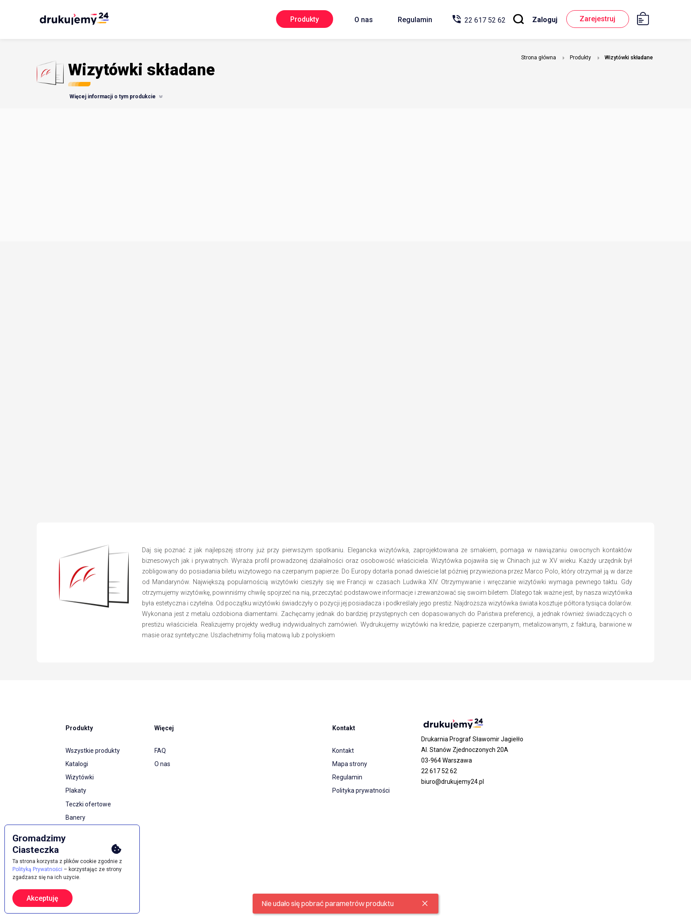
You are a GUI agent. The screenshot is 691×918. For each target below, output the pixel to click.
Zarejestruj (597, 19)
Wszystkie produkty (92, 750)
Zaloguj (543, 19)
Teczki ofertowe (88, 803)
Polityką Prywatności (37, 869)
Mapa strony (349, 763)
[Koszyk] (646, 20)
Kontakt (343, 750)
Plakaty (75, 790)
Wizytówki (79, 777)
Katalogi (76, 763)
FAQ (160, 750)
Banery (75, 817)
